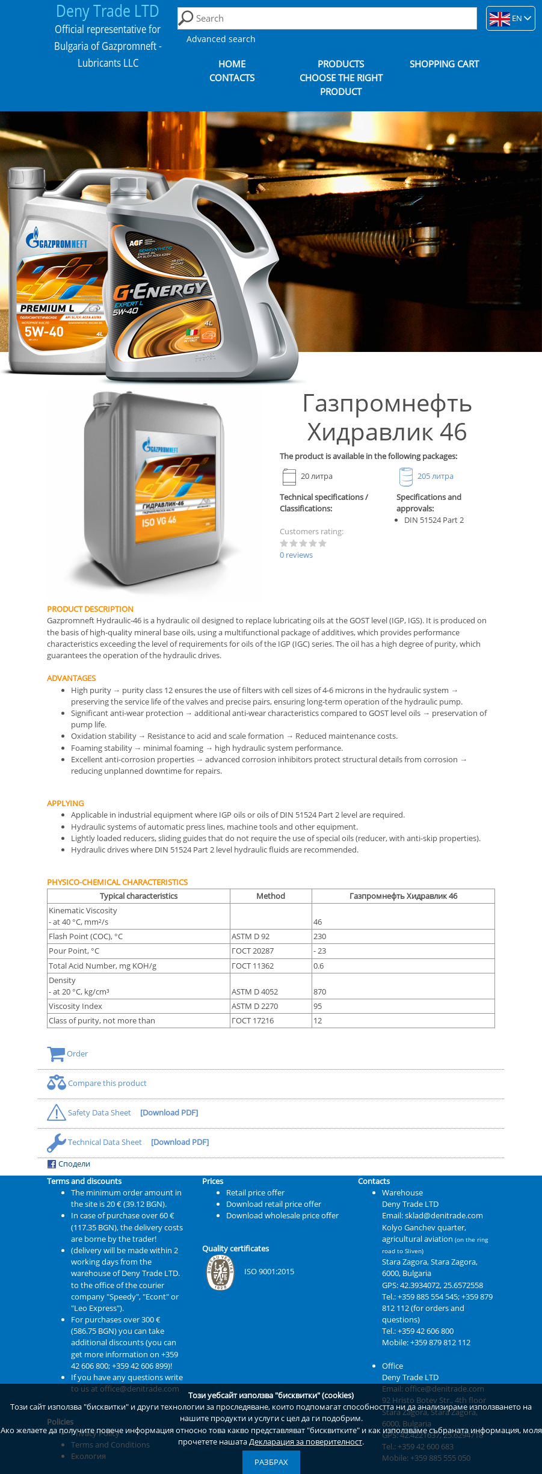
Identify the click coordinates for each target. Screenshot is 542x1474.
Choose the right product (341, 85)
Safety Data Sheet (90, 1112)
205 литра (425, 475)
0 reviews (296, 554)
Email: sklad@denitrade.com (432, 1215)
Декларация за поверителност (305, 1441)
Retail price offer (255, 1192)
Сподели (68, 1164)
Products (341, 64)
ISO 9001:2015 (248, 1271)
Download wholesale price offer (282, 1215)
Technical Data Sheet (95, 1141)
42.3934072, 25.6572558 (441, 1285)
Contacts (231, 78)
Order (67, 1053)
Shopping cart (444, 64)
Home (231, 64)
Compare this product (97, 1083)
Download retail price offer (273, 1203)
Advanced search (221, 39)
